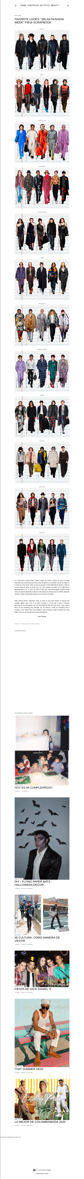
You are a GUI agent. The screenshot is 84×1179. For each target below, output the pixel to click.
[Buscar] (68, 5)
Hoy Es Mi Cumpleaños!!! (34, 787)
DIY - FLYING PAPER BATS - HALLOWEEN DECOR (33, 883)
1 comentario (24, 791)
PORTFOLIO (33, 5)
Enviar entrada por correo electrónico (30, 623)
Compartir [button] (17, 623)
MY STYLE (45, 5)
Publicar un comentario (27, 888)
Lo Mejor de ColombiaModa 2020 (40, 1121)
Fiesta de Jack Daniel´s (33, 989)
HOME (23, 5)
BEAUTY (55, 5)
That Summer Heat (29, 1069)
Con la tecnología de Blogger (42, 1170)
